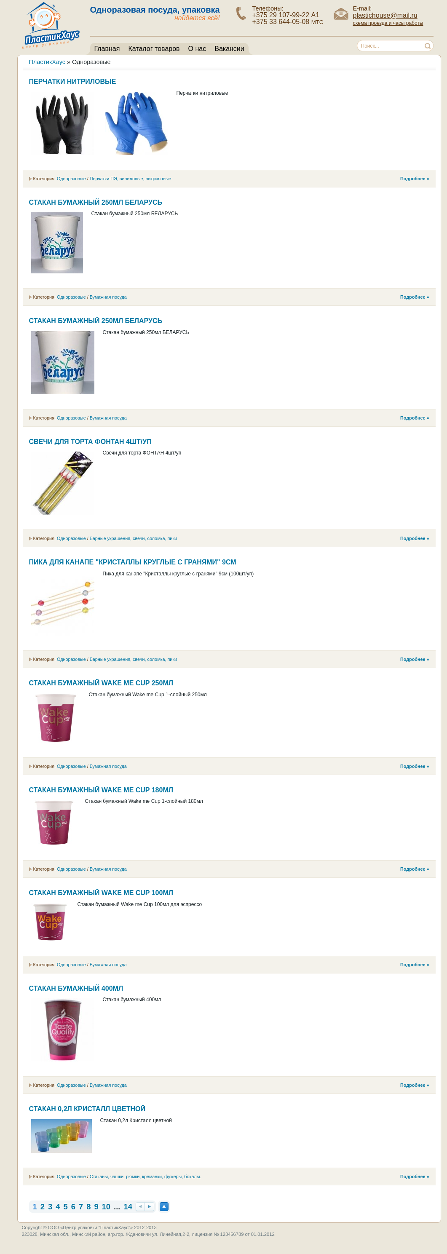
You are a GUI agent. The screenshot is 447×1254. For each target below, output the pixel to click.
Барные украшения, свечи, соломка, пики (133, 538)
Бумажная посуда (108, 296)
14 (127, 1207)
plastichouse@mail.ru (385, 15)
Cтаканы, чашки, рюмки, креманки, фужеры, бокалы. (145, 1176)
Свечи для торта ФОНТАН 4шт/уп (90, 441)
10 (106, 1207)
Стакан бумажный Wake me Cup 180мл (101, 790)
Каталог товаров (153, 48)
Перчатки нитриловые (72, 81)
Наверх (164, 1207)
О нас (197, 48)
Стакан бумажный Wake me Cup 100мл (101, 892)
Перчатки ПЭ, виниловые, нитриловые (130, 178)
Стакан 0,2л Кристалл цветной (87, 1108)
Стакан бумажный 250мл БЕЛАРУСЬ (95, 202)
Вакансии (229, 48)
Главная (107, 48)
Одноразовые (71, 178)
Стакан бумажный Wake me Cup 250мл (101, 683)
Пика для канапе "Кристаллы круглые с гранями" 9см (132, 562)
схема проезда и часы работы (388, 23)
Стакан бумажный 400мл (76, 988)
